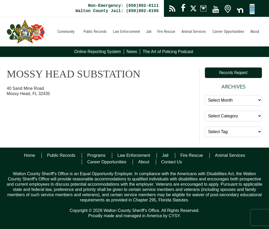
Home (29, 155)
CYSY (174, 216)
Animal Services (194, 32)
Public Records (95, 32)
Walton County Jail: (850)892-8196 (117, 11)
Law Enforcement (126, 32)
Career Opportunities (228, 32)
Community (66, 32)
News (132, 51)
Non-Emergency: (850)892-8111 (123, 5)
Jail (148, 32)
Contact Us (171, 162)
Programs (96, 155)
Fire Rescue (166, 32)
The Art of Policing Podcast (168, 51)
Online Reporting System (97, 51)
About (254, 32)
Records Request (233, 73)
